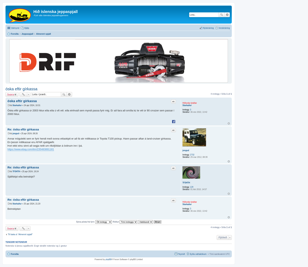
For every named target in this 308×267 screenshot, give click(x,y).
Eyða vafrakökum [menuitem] (198, 254)
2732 (192, 155)
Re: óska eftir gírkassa (23, 129)
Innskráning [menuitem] (224, 28)
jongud (185, 150)
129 (191, 187)
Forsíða (15, 254)
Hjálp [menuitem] (26, 28)
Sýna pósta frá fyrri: (94, 222)
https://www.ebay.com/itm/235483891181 (30, 149)
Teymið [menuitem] (181, 254)
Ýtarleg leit (227, 14)
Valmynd (15, 28)
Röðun (125, 222)
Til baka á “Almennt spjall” (20, 234)
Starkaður (187, 105)
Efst (229, 123)
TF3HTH (186, 183)
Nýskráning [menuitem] (208, 28)
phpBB (108, 259)
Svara (10, 94)
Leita (222, 14)
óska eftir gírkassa (21, 89)
